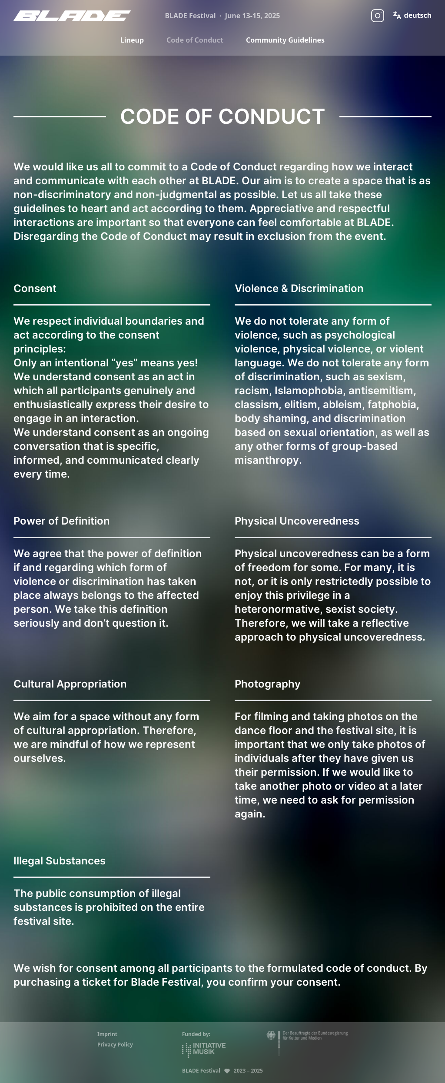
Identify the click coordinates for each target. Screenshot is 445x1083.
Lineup (132, 40)
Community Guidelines (285, 40)
